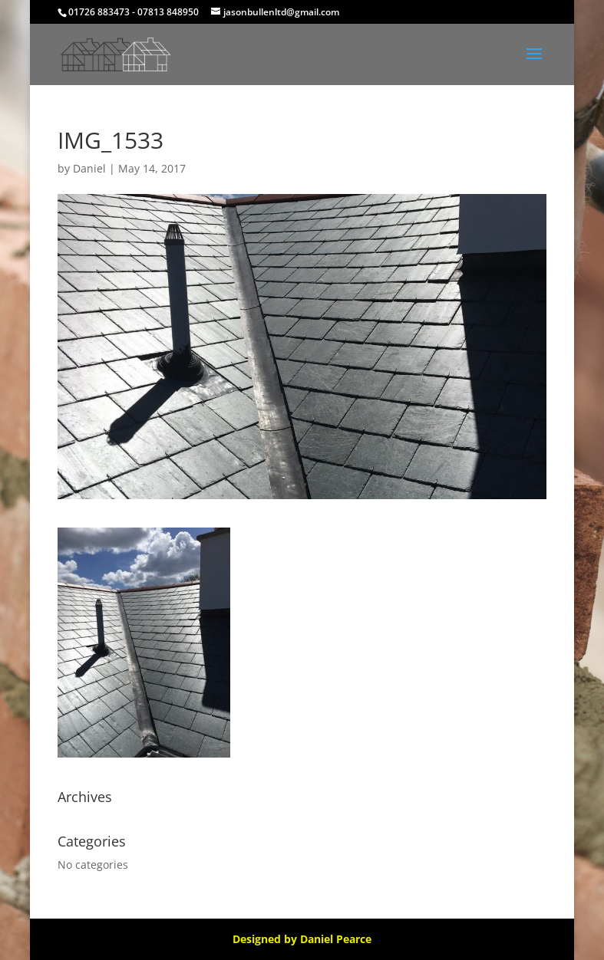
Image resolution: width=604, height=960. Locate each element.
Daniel (89, 168)
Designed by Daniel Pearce (302, 939)
